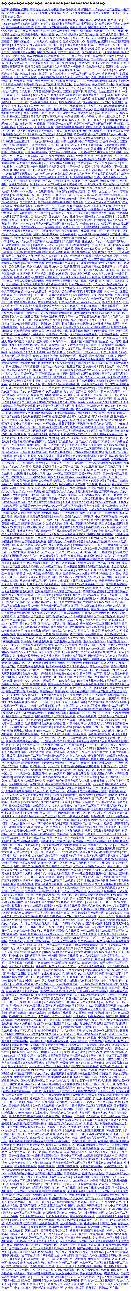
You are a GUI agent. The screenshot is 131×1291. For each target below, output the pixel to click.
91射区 (24, 766)
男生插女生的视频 (54, 662)
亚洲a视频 (97, 530)
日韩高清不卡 (98, 245)
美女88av (31, 1084)
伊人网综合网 (95, 405)
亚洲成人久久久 (59, 216)
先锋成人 (96, 1177)
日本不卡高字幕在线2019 (88, 452)
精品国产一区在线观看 (74, 355)
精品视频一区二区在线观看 (71, 698)
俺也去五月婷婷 (88, 741)
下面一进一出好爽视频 (52, 620)
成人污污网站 (24, 298)
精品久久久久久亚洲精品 (71, 912)
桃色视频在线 (51, 1219)
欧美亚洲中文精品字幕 (15, 48)
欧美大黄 (25, 855)
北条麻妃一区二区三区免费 (25, 662)
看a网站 (32, 130)
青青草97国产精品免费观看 (19, 405)
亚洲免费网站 (45, 420)
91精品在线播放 (18, 145)
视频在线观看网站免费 (85, 1159)
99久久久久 (35, 59)
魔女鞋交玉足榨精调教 (22, 341)
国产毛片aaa (116, 609)
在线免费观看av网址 (29, 634)
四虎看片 (72, 752)
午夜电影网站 (75, 205)
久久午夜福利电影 (113, 48)
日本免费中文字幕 (40, 180)
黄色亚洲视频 (9, 1127)
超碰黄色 (89, 1048)
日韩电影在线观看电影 (90, 559)
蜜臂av (24, 123)
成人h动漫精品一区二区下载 (102, 170)
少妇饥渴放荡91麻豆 (35, 113)
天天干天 (56, 1052)
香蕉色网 (94, 537)
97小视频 (109, 695)
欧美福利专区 (71, 327)
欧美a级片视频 (77, 637)
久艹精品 (61, 555)
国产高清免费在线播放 (74, 245)
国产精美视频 (91, 420)
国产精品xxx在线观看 (93, 20)
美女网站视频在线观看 (27, 777)
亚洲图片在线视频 (56, 712)
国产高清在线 (9, 73)
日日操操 (59, 88)
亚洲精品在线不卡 (14, 134)
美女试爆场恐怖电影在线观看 (68, 191)
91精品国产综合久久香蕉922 (104, 1144)
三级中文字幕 (32, 1184)
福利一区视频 (9, 862)
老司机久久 (116, 27)
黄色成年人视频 (12, 380)
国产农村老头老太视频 (20, 398)
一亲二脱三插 (9, 580)
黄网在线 (25, 648)
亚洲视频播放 (110, 1127)
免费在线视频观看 (99, 734)
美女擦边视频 (92, 869)
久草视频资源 (104, 1105)
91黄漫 (109, 545)
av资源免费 (122, 773)
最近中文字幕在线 (91, 1023)
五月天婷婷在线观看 (50, 77)
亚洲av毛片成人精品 (104, 173)
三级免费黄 (18, 80)
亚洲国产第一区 (116, 270)
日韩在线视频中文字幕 (28, 252)
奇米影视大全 (91, 595)
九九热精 (54, 766)
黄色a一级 (75, 798)
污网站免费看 (28, 862)
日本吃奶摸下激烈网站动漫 (47, 116)
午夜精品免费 (83, 616)
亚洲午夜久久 (51, 1187)
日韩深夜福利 (110, 277)
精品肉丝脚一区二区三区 (63, 1262)
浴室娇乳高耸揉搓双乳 (75, 238)
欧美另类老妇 (41, 466)
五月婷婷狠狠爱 (113, 1166)
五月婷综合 (56, 1237)
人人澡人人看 (106, 1091)
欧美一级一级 (32, 195)
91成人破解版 (64, 537)
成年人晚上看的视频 (63, 30)
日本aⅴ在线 (82, 1062)
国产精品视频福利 (115, 445)
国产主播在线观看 (78, 773)
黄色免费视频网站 (104, 266)
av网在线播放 (99, 234)
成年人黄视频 (115, 220)
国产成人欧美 (108, 34)
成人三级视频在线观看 (29, 712)
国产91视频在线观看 (34, 684)
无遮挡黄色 (93, 277)
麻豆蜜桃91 (114, 866)
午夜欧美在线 (94, 105)
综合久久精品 (113, 605)
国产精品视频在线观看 (92, 1209)
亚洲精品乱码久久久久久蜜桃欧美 (82, 145)
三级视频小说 (14, 284)
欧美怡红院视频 (11, 905)
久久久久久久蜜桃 (52, 734)
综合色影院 (18, 1144)
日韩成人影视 (109, 662)
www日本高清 (57, 637)
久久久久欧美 (38, 859)
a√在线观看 (13, 173)
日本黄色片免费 (12, 84)
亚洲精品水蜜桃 (68, 416)
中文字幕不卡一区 (103, 84)
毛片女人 (47, 977)
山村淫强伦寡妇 (95, 427)
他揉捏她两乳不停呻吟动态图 (39, 955)
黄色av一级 (37, 105)
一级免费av (95, 209)
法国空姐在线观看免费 (28, 952)
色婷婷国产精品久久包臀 (74, 780)
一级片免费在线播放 (20, 1173)
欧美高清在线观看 (31, 305)
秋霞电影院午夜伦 (35, 1123)
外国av (116, 937)
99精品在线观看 (43, 641)
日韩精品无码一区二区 (76, 530)
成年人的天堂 (107, 909)
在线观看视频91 (24, 484)
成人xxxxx (81, 537)
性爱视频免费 (89, 23)
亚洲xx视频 (69, 320)
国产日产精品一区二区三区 (25, 427)
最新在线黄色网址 (41, 516)
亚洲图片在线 (81, 295)
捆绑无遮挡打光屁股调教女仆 (56, 362)
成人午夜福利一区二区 (97, 102)
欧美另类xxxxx (72, 573)
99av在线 (32, 691)
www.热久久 (88, 1102)
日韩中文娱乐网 (40, 48)
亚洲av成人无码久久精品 (29, 937)
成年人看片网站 (116, 287)
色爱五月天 (67, 1062)
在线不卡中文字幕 (117, 366)
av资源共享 (92, 205)
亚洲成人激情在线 (28, 530)
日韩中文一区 (43, 534)
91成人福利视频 (52, 380)
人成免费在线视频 (102, 295)
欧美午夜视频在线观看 (76, 230)
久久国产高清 (72, 241)
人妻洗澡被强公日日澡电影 (92, 362)
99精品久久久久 (88, 320)
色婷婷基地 (84, 720)
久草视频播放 (114, 38)
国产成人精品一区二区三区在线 (33, 38)
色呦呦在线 (34, 573)
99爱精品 (106, 416)
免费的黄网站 (90, 573)
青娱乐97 (88, 695)
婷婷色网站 (74, 359)
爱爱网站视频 (41, 377)
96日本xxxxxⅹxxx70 (41, 184)
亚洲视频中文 (100, 752)
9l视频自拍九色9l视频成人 (112, 841)
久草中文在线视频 (70, 602)
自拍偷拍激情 (59, 627)
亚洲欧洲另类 (54, 527)
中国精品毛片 (49, 680)
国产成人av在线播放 (57, 1141)
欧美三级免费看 (11, 802)
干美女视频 (15, 770)
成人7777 (93, 259)
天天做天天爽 (75, 377)
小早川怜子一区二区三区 (100, 834)
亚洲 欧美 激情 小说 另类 (35, 327)
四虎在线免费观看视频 (115, 370)
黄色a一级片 (118, 666)
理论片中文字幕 (16, 55)
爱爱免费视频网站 (12, 909)
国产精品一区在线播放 (15, 334)
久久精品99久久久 (115, 634)
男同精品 (17, 555)
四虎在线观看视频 (65, 1248)
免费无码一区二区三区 (42, 816)
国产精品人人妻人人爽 (52, 623)
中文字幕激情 (58, 827)
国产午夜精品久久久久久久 (60, 630)
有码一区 (54, 145)
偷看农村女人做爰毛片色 (94, 894)
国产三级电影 (19, 259)
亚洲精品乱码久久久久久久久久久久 (36, 1241)
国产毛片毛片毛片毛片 (28, 209)
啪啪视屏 (62, 373)
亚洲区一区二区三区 (110, 477)
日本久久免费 (28, 623)
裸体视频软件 (39, 1198)
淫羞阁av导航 (60, 898)
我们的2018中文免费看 (46, 387)
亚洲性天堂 (119, 734)
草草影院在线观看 (94, 591)
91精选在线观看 (88, 1069)
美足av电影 (29, 52)
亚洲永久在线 (79, 548)
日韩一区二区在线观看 (49, 487)
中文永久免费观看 (36, 291)
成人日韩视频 (57, 166)
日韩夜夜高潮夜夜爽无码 (106, 570)
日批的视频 (58, 377)
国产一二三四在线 (98, 198)
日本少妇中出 (60, 330)
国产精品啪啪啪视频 (64, 1202)
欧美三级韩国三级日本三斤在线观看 (44, 495)
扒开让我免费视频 (86, 262)
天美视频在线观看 (67, 984)
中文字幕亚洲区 (89, 141)
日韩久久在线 (17, 445)
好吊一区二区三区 (76, 73)
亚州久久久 (8, 298)
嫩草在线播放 (54, 937)
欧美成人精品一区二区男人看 (56, 170)
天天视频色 (60, 198)
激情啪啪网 (62, 691)
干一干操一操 (99, 59)
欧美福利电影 (30, 34)
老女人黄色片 (40, 95)
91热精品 (61, 273)
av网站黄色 (109, 248)
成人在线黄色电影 (29, 548)
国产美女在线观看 (69, 52)
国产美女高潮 (92, 505)
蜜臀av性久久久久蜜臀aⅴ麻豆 (53, 545)
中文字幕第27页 (39, 63)
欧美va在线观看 (56, 752)
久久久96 (61, 34)
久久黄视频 (61, 1144)
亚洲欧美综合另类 (119, 245)
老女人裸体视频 (50, 655)
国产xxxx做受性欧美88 (85, 1002)
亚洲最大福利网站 (112, 805)
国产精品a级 (29, 402)
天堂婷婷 (115, 1184)
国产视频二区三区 (113, 705)
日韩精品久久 (109, 766)
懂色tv (70, 1184)
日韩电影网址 (78, 723)
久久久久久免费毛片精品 (108, 284)
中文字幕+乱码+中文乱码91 (103, 837)
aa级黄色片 (73, 1119)
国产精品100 (71, 23)
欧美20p (34, 748)
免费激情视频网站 (54, 762)
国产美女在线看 (89, 34)
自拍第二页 (115, 20)
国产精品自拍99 (92, 905)
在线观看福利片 (11, 537)
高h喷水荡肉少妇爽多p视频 (49, 437)
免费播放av (77, 427)
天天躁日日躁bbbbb (99, 1044)
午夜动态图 (65, 677)
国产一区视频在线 (57, 109)
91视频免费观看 (74, 527)
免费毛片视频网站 (57, 298)
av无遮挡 (95, 302)
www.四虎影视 (117, 188)
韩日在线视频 (69, 141)
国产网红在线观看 (65, 716)
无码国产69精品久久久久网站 (95, 423)
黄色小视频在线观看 (113, 537)
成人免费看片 (89, 116)
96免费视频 (98, 816)
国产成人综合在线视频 (15, 370)
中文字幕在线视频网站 (73, 848)
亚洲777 (72, 709)
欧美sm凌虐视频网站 (53, 316)
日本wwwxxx (25, 127)
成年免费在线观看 (116, 1234)
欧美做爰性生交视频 (66, 673)
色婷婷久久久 (74, 80)
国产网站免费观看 (112, 1248)
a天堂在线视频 (18, 552)
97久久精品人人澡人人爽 (91, 409)
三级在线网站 (58, 1205)
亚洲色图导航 (17, 1155)
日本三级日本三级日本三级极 (35, 270)
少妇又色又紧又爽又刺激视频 (80, 305)
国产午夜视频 (19, 1041)
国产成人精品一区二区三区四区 (62, 366)
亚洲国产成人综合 (67, 552)
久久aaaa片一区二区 (13, 462)
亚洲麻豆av (42, 213)
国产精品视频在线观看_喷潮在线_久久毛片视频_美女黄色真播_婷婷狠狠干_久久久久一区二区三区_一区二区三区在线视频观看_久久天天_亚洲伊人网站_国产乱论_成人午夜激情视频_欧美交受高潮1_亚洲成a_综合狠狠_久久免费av (65, 13)
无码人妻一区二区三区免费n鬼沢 (69, 430)
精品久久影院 (9, 91)
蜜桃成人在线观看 (56, 120)
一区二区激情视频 (54, 59)
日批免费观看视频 (81, 177)
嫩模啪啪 (99, 220)
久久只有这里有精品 (77, 309)
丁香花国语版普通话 (115, 148)
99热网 (99, 695)
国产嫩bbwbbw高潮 (116, 637)
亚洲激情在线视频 (78, 609)
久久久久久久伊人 (46, 809)
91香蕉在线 (115, 1162)
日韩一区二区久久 (101, 70)
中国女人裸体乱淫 (59, 873)
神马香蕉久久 (95, 637)
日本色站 (26, 641)
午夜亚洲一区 (78, 27)
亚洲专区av (78, 341)
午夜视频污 (59, 352)
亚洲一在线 (18, 409)
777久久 (71, 1277)
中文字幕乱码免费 (31, 645)
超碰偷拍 (115, 448)
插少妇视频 (58, 1277)
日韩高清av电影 (80, 330)
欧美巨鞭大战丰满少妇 (91, 680)
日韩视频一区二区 (79, 712)
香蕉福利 (28, 537)
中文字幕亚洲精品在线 (97, 602)
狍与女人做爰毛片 (94, 130)
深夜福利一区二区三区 (64, 398)
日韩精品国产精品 (118, 1209)
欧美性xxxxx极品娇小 (99, 312)
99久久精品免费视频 (20, 659)
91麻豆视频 (50, 416)
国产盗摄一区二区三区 (31, 616)
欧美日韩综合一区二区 (57, 866)
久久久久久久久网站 (26, 155)
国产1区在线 (22, 41)
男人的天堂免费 (21, 873)
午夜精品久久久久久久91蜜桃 (48, 220)
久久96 (118, 1216)
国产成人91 (72, 934)
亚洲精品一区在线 (111, 587)
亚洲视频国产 (43, 591)
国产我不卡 (50, 1059)
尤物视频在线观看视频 (19, 791)
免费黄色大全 (51, 305)
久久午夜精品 (19, 45)
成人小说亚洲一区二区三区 (46, 45)
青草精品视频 (22, 205)
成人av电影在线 (24, 213)
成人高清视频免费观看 (84, 523)
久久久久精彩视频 (82, 516)
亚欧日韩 (60, 977)
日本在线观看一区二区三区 (96, 844)
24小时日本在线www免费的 (61, 645)
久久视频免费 (75, 1191)
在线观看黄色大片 (35, 780)
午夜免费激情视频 (53, 1044)
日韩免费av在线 (119, 1087)
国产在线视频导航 (88, 1248)
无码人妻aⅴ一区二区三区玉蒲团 (62, 505)
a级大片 (25, 705)
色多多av (67, 1116)
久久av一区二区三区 (97, 745)
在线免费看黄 (11, 227)
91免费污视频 (76, 198)
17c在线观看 (21, 166)
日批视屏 (14, 587)
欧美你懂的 (66, 70)
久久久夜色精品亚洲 (69, 130)
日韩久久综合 (35, 584)
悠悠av (98, 177)
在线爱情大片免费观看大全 (103, 66)
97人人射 (35, 384)
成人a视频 (84, 234)
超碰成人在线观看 (60, 452)
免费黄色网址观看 (95, 855)
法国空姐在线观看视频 (92, 159)
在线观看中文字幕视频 (68, 869)
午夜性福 (59, 184)
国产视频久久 (28, 202)
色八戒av (72, 791)
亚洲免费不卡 (62, 38)
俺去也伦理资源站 (46, 423)
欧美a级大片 (58, 791)
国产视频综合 (43, 716)
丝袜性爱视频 (105, 1098)
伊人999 (73, 34)
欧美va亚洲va (83, 323)
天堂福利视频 (19, 1044)
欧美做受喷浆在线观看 (96, 1269)
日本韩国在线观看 (67, 1166)
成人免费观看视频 (33, 1062)
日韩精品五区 (89, 909)
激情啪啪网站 (117, 791)
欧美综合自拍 (82, 727)
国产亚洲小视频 (119, 234)
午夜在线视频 (96, 702)
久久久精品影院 (90, 955)
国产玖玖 (97, 798)
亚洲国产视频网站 (65, 412)
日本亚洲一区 (106, 934)
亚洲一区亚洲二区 (115, 230)
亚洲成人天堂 (59, 798)
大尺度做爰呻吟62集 (47, 348)
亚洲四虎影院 (91, 662)
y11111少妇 (27, 1130)
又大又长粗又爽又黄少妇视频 (60, 980)
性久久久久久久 (112, 302)
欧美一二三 (81, 70)
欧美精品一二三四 (84, 841)
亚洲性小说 (16, 627)
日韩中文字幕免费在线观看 (84, 316)
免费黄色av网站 (117, 648)
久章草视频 (82, 570)
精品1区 (106, 223)
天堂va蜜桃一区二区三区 (93, 1219)
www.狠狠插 (107, 527)
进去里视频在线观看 (61, 248)
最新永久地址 (9, 487)
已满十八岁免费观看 (106, 255)
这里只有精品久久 (14, 912)
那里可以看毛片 (117, 641)
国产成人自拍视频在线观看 (18, 20)
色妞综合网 (113, 95)
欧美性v (103, 1184)
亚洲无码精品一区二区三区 (99, 1084)
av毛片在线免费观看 (44, 70)
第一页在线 (58, 63)
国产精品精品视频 (33, 523)
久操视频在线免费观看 (17, 141)
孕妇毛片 (94, 391)
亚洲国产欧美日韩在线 (68, 595)
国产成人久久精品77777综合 (93, 441)
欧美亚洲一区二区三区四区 (54, 405)
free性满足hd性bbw (99, 1012)
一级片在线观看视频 (56, 634)
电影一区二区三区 (102, 298)
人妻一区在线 (87, 1112)
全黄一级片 (98, 77)
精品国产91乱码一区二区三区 (19, 737)
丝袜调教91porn (113, 809)
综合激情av (113, 359)
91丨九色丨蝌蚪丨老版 (20, 348)
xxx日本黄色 (19, 816)
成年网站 (115, 198)
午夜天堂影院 (70, 512)
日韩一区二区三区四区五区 (106, 691)
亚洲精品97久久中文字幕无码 (96, 152)
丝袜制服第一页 (37, 445)
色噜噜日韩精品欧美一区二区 (48, 138)
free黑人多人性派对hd (98, 1094)
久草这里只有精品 (57, 391)
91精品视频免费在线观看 (58, 952)
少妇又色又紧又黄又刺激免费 (103, 202)
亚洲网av (20, 998)
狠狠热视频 (90, 1037)
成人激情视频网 (55, 1119)
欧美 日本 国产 (65, 559)
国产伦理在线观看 (95, 80)
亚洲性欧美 (21, 180)
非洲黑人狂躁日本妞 (100, 577)
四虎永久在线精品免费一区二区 (41, 759)
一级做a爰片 (119, 1227)
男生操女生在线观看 (111, 523)
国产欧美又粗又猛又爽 (67, 180)
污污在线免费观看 (79, 273)
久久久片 (110, 555)
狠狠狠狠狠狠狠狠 (60, 1227)
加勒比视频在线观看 (59, 1012)
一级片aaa (81, 163)
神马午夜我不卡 (119, 880)
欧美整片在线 (39, 1227)
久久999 (114, 191)
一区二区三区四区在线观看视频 (64, 105)
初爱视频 (20, 584)
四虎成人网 (113, 1173)
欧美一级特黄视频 (12, 152)
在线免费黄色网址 (25, 302)
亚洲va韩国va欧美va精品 (92, 991)
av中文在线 (73, 88)
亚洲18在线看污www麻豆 (106, 309)
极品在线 (117, 102)
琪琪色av (33, 448)
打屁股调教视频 (34, 284)
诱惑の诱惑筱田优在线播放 (22, 741)
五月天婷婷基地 (18, 184)
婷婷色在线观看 (11, 230)
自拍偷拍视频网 (48, 402)
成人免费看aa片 (45, 984)
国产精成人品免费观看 (48, 241)
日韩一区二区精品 (25, 559)
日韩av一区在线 (50, 530)
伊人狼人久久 (11, 373)
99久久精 (50, 409)
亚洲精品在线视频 (22, 591)
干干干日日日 (99, 987)
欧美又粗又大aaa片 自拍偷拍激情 (100, 852)
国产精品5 (23, 395)
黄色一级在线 (32, 1005)
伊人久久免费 (78, 755)
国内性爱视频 (37, 123)
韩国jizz (7, 238)
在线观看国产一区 (94, 95)
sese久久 (122, 927)
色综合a (121, 55)
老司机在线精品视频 (21, 827)
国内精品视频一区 (69, 1269)
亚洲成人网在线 (108, 1287)
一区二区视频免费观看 (25, 841)
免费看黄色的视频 (41, 727)
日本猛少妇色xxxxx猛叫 (73, 302)
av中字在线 (39, 1077)
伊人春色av (28, 745)
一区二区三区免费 (49, 830)
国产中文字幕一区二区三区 (31, 498)
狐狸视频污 (75, 730)
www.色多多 (27, 223)
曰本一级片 (35, 1059)
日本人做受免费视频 (111, 759)
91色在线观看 (85, 387)
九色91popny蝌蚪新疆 (116, 138)
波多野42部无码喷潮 (66, 1280)
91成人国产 (114, 337)
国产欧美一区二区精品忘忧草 (29, 216)
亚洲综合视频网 (50, 323)
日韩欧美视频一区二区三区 (71, 270)
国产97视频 (29, 620)
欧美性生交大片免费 (14, 59)
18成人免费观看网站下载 (66, 95)
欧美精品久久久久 (22, 534)
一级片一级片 (105, 645)
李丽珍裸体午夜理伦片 (44, 102)
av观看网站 (52, 277)
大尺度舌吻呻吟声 (31, 505)
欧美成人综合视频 (33, 287)
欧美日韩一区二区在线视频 (52, 27)
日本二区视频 (113, 530)
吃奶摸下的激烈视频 (29, 163)
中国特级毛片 (30, 323)
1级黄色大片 (111, 1273)
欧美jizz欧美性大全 (39, 898)
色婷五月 (6, 730)
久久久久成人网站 (36, 1177)
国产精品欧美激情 (33, 1069)
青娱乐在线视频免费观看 (92, 1034)
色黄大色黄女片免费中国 (37, 919)
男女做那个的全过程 (14, 448)
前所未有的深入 (108, 88)
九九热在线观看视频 (55, 777)
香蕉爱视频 (68, 584)
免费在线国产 (41, 30)
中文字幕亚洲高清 (86, 948)
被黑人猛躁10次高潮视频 (29, 280)
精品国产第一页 (16, 691)
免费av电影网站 (37, 1262)
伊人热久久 (31, 555)
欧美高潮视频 (114, 1062)
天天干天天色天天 (38, 80)
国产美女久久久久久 (39, 88)
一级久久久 (37, 120)
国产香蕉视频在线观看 (74, 509)
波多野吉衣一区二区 (18, 245)
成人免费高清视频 (56, 284)
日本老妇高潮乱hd (118, 80)
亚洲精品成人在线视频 (46, 238)
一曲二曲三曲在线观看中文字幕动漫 (42, 73)
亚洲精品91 (79, 405)
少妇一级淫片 (62, 520)
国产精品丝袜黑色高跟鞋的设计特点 (103, 652)
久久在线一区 (81, 38)
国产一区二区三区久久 (55, 448)
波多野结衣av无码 (92, 384)
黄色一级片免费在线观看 (69, 534)
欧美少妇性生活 (99, 1087)
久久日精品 (47, 555)
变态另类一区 (56, 445)
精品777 (39, 298)
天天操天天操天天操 (58, 280)
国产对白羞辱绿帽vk (111, 195)
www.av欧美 (119, 541)
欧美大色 (95, 73)
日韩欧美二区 (121, 223)
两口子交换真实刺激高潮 (53, 823)
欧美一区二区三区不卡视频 (28, 927)
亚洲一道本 (18, 1284)
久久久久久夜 (23, 30)
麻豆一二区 (60, 730)
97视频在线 (99, 252)
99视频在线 (46, 691)
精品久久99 (97, 1202)
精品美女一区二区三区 (26, 977)
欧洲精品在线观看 (70, 1059)
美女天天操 (74, 138)
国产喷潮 (111, 1016)
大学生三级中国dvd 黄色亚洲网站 (68, 859)
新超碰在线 (67, 370)
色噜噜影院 (16, 787)
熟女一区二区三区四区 (73, 209)
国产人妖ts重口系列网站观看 (86, 1205)
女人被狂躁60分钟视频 (89, 1266)
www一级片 (27, 191)
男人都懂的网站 (72, 348)
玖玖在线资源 (25, 545)
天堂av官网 (91, 777)
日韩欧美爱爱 (114, 498)
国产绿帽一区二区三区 (49, 1173)
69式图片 (20, 1273)
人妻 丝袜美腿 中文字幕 (92, 562)
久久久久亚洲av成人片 (86, 470)
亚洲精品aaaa (47, 373)
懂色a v (79, 170)
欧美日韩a (9, 884)
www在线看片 (94, 634)
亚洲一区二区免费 (25, 77)
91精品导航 (66, 809)
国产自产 (114, 163)
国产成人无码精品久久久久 (89, 866)
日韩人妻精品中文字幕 (20, 412)
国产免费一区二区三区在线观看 (60, 605)
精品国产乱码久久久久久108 (65, 1123)
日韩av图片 (99, 98)
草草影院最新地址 (117, 702)
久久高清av (95, 891)
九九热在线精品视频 (98, 541)
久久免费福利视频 (25, 177)
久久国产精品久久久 (14, 391)
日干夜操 (6, 1255)
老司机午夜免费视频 (26, 609)
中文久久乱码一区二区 (46, 141)
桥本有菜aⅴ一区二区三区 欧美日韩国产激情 (49, 959)
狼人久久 (104, 484)
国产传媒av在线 (47, 52)
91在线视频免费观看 (88, 48)
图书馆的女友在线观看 (99, 216)
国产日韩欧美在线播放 (28, 866)
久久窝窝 (17, 1123)
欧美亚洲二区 (35, 409)
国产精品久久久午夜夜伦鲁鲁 (66, 541)
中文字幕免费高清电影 (20, 27)
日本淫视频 (80, 1227)
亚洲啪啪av (44, 341)
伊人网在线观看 (18, 727)
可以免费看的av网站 (53, 748)
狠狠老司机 (64, 816)
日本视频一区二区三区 (40, 134)
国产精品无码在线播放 (63, 152)
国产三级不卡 (51, 891)
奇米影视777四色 (110, 573)
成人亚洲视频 (35, 55)
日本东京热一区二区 (93, 648)
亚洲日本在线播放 (117, 816)
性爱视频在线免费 (63, 48)
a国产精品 (52, 1062)
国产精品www (44, 412)
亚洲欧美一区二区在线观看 (96, 552)
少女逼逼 (50, 441)
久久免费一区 (114, 827)
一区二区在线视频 (35, 477)
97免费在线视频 (66, 720)
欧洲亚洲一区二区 (41, 259)
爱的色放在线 (9, 123)
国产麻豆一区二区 (30, 1269)
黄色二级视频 (110, 505)
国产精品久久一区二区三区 (75, 812)
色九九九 (60, 359)
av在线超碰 (49, 188)
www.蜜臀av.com (55, 1180)
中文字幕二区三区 (117, 1055)
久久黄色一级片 (44, 127)
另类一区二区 (29, 373)
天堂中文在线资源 (12, 1230)
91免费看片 (52, 584)
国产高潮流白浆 (24, 309)
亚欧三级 (94, 155)
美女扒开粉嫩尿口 (90, 184)
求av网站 (51, 287)
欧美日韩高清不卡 (31, 934)
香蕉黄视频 (79, 91)
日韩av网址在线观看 (110, 434)
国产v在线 (119, 70)
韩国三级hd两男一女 (85, 580)
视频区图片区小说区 (112, 259)
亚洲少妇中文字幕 (108, 748)
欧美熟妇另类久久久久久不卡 (73, 173)
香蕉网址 (17, 812)
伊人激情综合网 (44, 359)
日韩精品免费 (60, 755)
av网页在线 (112, 898)
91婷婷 (103, 455)
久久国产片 (63, 1105)
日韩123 (37, 1091)
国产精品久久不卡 (107, 113)
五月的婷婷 (76, 834)
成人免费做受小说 (71, 1223)
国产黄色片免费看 (33, 262)
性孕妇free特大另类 (112, 205)
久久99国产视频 (72, 1030)
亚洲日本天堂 (104, 1048)
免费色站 (78, 202)
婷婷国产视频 (98, 1180)
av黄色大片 (21, 852)
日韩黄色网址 (72, 1173)
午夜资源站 (75, 555)
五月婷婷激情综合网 (99, 923)
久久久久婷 (41, 791)
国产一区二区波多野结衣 (109, 616)
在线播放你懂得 (94, 555)
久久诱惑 (92, 484)
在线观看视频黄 (32, 416)
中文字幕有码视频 (106, 516)
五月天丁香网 (43, 595)
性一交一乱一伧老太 (42, 852)
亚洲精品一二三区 (57, 334)
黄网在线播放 (72, 884)
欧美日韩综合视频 (31, 1002)
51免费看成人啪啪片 (26, 670)
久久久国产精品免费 (72, 837)
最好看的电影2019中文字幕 (94, 709)
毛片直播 (63, 1259)
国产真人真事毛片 (113, 373)
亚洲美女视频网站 (60, 580)
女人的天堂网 (52, 598)
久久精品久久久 (16, 491)
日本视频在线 (14, 366)
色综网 (86, 798)
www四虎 (7, 30)
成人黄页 (116, 341)
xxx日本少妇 (82, 395)
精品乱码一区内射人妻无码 (96, 398)
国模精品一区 (96, 912)
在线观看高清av (111, 955)
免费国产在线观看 (99, 566)
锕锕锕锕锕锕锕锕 (61, 312)
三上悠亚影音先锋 (105, 109)
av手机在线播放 (92, 138)
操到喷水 (48, 905)
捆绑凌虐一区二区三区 (20, 716)
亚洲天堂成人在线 (75, 45)
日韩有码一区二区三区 (105, 395)
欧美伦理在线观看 (79, 98)
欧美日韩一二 (61, 341)
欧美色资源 (96, 1041)
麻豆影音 (95, 430)
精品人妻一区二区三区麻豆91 (87, 120)
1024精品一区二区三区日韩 (49, 205)
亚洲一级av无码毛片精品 (100, 55)
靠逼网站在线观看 (98, 41)
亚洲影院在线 (89, 227)
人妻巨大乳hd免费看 (39, 198)
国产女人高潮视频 (41, 1248)
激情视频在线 (14, 1184)
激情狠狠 (79, 312)
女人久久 (123, 909)
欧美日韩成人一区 (12, 630)
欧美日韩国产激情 (75, 1052)
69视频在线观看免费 (95, 620)
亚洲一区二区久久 (12, 844)
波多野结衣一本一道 (84, 1141)
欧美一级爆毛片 (111, 1116)
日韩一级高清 (22, 95)
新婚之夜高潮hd (18, 138)
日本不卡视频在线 (48, 1255)
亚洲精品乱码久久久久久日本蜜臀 (22, 598)
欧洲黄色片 (122, 577)
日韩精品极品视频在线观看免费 (80, 766)
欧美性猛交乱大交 (74, 41)
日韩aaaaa (45, 1162)
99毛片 (15, 402)
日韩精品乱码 (17, 898)
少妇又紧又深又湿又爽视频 (54, 455)
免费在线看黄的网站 (113, 420)
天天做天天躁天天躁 (72, 277)
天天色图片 (98, 38)
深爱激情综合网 (50, 230)
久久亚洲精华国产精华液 (58, 163)
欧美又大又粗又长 (52, 23)
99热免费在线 (51, 894)
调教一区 (25, 1277)
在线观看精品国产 (65, 1087)
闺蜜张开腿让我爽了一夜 (56, 841)
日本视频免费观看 (75, 566)
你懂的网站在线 (106, 927)
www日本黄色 (61, 516)
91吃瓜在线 (18, 1052)
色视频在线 (72, 652)
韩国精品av (55, 1098)
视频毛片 (72, 1073)
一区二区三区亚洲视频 (102, 848)
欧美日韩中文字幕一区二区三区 (107, 45)
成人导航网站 (46, 887)
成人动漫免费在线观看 (78, 255)
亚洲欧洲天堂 (99, 330)
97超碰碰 (99, 1244)
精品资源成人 (120, 377)
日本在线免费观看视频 (71, 188)
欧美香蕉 (72, 184)
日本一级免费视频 (83, 873)
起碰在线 (67, 323)
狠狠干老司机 (54, 255)
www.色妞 (72, 1234)
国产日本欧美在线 (35, 1037)
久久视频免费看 (83, 677)
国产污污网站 (41, 941)
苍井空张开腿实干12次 (113, 227)
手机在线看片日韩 (65, 770)
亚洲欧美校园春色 (28, 655)
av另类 (28, 941)
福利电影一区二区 (95, 337)
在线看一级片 (99, 609)
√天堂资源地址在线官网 (38, 770)
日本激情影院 (92, 127)
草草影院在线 (25, 884)
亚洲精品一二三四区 (59, 123)
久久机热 (84, 980)
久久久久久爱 (25, 459)
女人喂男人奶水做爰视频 (46, 41)
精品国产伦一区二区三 (49, 309)
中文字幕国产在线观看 (68, 591)
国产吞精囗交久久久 (35, 1209)
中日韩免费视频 (78, 737)
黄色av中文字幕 (16, 88)
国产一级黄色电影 (72, 745)
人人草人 (54, 805)
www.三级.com (10, 645)
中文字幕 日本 (25, 423)
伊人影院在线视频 (92, 605)
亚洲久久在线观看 (89, 630)
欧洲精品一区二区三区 (57, 91)
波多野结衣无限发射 (53, 609)
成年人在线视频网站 (46, 234)
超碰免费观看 (85, 795)
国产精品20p (97, 270)
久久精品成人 (114, 912)
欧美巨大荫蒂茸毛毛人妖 (93, 402)
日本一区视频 (109, 352)
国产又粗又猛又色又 (105, 787)
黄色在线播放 (17, 266)
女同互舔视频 (36, 391)
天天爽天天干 (44, 148)
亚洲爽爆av (74, 662)
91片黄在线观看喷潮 (88, 705)
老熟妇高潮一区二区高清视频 (92, 670)
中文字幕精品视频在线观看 (98, 180)
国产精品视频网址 (78, 59)
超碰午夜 (52, 780)
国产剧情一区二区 (25, 170)
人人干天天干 (62, 148)
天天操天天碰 (112, 830)
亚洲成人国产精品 (33, 527)
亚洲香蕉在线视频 (36, 152)
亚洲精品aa (114, 98)
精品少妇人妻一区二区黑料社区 (99, 512)
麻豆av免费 (48, 34)
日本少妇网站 (30, 991)
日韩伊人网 (122, 534)
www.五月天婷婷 (35, 909)
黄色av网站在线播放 (43, 834)
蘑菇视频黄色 (110, 73)
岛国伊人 (54, 291)
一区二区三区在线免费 (28, 1191)
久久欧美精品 (74, 969)
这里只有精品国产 (81, 1230)
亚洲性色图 (8, 545)
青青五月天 (74, 480)
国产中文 (12, 1269)
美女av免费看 (86, 748)
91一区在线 (39, 1109)
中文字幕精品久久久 (49, 587)
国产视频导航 (119, 459)
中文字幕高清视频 (59, 684)
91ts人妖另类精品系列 (45, 855)
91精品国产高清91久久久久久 (32, 330)
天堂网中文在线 (98, 191)
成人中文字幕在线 (20, 1180)
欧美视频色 (75, 659)
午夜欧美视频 (33, 630)
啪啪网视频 (8, 423)
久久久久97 (84, 459)
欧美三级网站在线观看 (78, 266)
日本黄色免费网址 (57, 1216)
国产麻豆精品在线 (97, 341)
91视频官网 (47, 670)
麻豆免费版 (29, 470)
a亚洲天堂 (73, 437)
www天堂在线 (81, 148)
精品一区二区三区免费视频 (59, 562)
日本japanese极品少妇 (68, 420)
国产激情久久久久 (81, 109)
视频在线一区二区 (47, 966)
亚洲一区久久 (106, 916)
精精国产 (106, 1073)
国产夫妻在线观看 (54, 1191)
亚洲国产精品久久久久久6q (18, 637)
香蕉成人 (123, 1223)
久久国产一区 (50, 195)
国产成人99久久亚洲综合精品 (108, 238)
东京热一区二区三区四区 (62, 473)
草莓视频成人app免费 (16, 248)
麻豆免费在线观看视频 (60, 570)
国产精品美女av (92, 348)
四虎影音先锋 (21, 238)
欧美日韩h (7, 1237)
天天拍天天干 (38, 248)
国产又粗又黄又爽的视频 (35, 795)
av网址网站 (8, 241)
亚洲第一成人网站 (35, 787)
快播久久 (7, 484)
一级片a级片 (79, 1137)
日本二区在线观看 (110, 116)
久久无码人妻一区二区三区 (24, 188)
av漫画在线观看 (75, 1287)
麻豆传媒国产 (120, 484)
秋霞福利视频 (111, 430)
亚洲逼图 (14, 966)
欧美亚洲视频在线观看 (60, 262)
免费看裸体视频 (31, 1159)
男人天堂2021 (47, 130)
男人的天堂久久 (18, 1066)
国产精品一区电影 (38, 1052)
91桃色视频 (84, 959)
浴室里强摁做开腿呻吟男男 (92, 880)
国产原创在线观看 (96, 1077)
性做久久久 (16, 345)
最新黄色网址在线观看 (34, 452)
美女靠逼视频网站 (91, 1273)
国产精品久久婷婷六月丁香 (36, 869)
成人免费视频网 (81, 252)
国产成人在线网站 (17, 859)
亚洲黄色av (77, 216)
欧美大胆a (70, 741)
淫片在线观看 (66, 705)
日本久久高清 (88, 934)
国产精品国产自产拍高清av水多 (39, 509)
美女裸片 (83, 491)
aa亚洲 (18, 473)
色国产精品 (34, 562)
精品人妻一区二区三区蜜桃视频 (89, 448)
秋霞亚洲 (6, 541)
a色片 (122, 88)
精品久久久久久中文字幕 (16, 234)
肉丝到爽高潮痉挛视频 (46, 648)
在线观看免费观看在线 (49, 884)
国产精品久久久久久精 (28, 159)
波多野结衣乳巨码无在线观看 (42, 345)
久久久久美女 (73, 695)
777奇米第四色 (24, 1112)
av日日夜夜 (98, 780)
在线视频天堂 (25, 273)
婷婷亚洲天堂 (38, 1098)
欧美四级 (109, 1052)
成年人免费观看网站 (79, 787)
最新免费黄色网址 (94, 1059)
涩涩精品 (41, 20)
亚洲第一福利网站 (94, 366)
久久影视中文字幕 (31, 91)
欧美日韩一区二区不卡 (110, 973)
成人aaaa (57, 327)
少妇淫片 (98, 712)
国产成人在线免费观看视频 (104, 91)
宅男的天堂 (96, 737)
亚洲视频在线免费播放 (28, 709)
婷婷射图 (96, 148)
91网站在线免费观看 (116, 1198)
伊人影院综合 (59, 962)
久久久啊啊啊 (121, 709)
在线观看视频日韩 (68, 384)
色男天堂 (110, 437)
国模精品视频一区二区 (35, 1080)
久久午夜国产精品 (51, 566)
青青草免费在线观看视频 (63, 20)
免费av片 (96, 980)
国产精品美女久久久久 (60, 616)
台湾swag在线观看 (12, 109)
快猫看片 (36, 395)
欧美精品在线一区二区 (92, 941)
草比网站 (119, 123)
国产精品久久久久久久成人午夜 (69, 213)
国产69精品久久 (91, 52)
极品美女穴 (78, 902)
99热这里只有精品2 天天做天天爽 (101, 466)
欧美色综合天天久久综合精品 (35, 480)
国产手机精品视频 (115, 1023)
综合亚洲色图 (64, 134)
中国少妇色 (33, 980)
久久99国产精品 (80, 298)
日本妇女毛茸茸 (111, 391)
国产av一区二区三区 (18, 70)
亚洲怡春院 (92, 166)
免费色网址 (121, 295)
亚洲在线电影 (97, 698)
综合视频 (96, 809)
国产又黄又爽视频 (73, 345)
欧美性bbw (27, 966)
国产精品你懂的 (32, 762)
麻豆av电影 (90, 195)
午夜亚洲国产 (17, 944)
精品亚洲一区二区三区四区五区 (93, 123)
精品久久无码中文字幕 (63, 113)
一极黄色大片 (91, 352)
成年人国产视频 (27, 948)
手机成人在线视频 (117, 480)
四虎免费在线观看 (70, 102)
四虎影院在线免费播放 (69, 127)
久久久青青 (21, 120)
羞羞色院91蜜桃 (52, 573)
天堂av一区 (106, 1237)
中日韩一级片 (58, 98)
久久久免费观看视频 (53, 155)
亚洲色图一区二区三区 (112, 716)
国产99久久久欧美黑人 (56, 1159)
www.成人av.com (18, 687)
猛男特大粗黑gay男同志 (28, 277)
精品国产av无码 (77, 155)
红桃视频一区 (111, 184)
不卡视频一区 (51, 1091)
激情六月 (6, 777)
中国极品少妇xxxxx (110, 1037)
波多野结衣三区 (95, 1212)
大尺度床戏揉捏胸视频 (95, 327)
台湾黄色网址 (28, 362)
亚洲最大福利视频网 (51, 652)
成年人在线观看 (48, 302)
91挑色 (13, 548)
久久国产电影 (76, 495)
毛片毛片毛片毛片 (113, 316)
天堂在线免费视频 (92, 437)
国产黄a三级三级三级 (98, 377)
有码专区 (38, 1180)
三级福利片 (76, 777)
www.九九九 (99, 273)
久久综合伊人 (14, 1194)
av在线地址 (57, 80)
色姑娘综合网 (54, 1148)
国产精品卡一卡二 (56, 55)
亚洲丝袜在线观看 (117, 120)
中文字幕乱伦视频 (93, 359)
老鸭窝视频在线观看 (47, 459)
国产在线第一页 (24, 1244)
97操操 (70, 63)
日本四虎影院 (62, 1019)
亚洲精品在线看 (45, 273)
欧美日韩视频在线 (65, 919)
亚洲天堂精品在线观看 (106, 63)
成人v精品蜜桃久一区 (49, 266)
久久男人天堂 (70, 759)
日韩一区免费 (32, 1194)
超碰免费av (61, 723)
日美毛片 (7, 930)
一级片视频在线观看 (90, 30)
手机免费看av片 (35, 109)
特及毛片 (70, 1034)
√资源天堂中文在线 (37, 312)
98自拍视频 (66, 484)
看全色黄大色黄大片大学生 (42, 923)
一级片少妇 (83, 63)
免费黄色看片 (113, 1202)
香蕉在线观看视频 (71, 337)
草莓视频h (50, 930)
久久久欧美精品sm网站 (28, 930)
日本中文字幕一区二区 (65, 466)
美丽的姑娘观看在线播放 (85, 373)
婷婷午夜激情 (38, 166)
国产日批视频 (35, 462)
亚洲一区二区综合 (71, 195)
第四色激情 (49, 384)
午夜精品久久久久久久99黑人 (87, 1252)
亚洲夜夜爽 (58, 1073)
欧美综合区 (65, 84)
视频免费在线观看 (20, 1141)
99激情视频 (18, 441)
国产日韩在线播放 (94, 659)
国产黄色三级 (66, 409)
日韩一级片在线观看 (18, 387)
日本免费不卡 (79, 1080)
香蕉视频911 (37, 1041)
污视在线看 (32, 1230)
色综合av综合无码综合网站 (43, 512)
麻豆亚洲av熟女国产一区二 (70, 259)
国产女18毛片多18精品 (56, 902)
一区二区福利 (25, 148)
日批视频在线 (38, 145)
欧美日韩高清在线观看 (35, 98)
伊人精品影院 (33, 720)
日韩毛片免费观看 (46, 484)
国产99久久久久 (98, 27)
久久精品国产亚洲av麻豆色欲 (100, 612)
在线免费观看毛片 (115, 105)
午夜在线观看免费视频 (47, 320)
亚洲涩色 (25, 1109)
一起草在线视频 (109, 334)
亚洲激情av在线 (63, 727)
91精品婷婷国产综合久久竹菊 (79, 434)
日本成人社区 (70, 1023)
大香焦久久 (39, 873)
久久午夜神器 (46, 559)
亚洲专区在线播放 (41, 1087)
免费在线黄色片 (96, 188)
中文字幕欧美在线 (12, 291)
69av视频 (74, 1102)
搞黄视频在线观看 (93, 1119)
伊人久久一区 (30, 230)
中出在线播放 (14, 477)
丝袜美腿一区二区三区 (34, 580)
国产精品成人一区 (32, 227)
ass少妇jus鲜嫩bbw (77, 1180)
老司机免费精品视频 (110, 462)
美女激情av (21, 516)
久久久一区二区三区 (77, 77)
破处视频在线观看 (114, 127)
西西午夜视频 (68, 234)
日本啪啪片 (106, 280)
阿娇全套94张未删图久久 (111, 387)
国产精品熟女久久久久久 (53, 177)
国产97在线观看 (69, 955)
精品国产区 (74, 352)
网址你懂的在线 (87, 412)
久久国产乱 (76, 55)
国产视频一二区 (119, 330)
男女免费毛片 (82, 84)
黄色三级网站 (114, 1130)
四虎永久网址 (30, 23)
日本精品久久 (70, 223)
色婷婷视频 (72, 116)
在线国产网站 (54, 877)
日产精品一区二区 (92, 1280)
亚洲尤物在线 (30, 173)
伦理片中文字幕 (100, 666)
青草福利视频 (94, 291)
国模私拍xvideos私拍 (88, 248)
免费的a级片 (82, 809)
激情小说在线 (14, 1005)
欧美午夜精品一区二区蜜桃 (40, 84)
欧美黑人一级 (30, 605)
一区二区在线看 (114, 30)
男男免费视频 (93, 830)
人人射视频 (80, 1012)
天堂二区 (112, 159)
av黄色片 (49, 720)
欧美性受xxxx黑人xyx (45, 245)
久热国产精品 (64, 670)
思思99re (87, 884)
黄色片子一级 (71, 227)
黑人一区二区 (48, 812)
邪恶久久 (60, 480)
